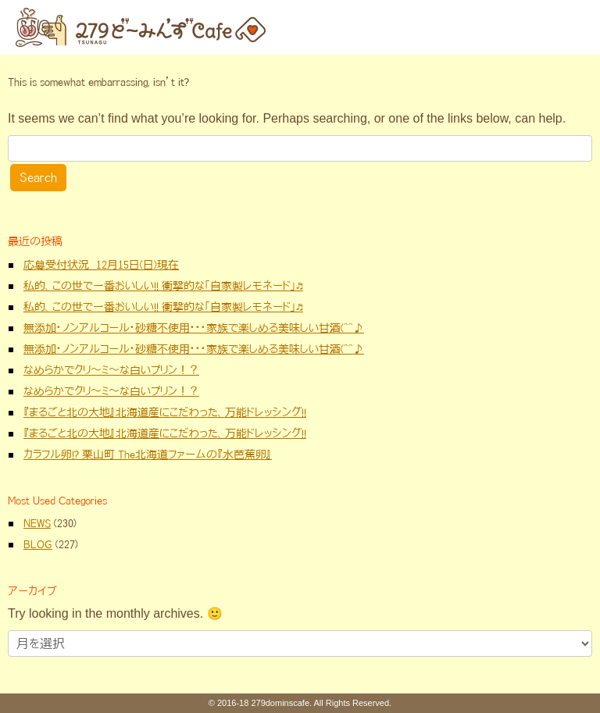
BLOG (37, 544)
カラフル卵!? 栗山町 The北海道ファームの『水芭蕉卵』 (147, 454)
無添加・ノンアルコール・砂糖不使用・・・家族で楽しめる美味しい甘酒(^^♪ (193, 328)
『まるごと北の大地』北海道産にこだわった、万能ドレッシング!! (164, 412)
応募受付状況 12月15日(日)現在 (101, 264)
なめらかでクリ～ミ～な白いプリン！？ (111, 370)
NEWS (37, 523)
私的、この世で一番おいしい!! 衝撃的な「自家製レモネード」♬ (163, 285)
